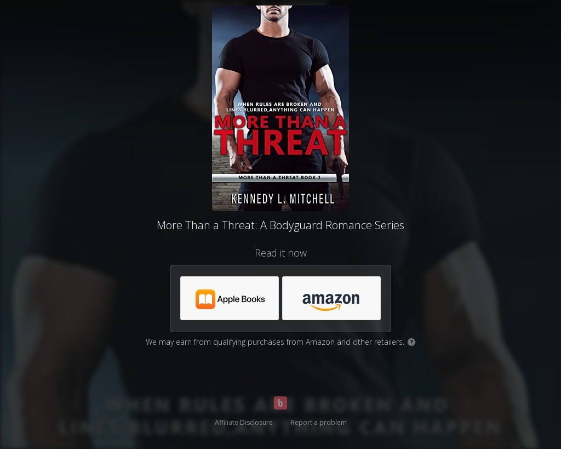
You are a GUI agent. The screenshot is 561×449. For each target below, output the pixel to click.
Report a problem (319, 422)
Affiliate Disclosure (244, 422)
